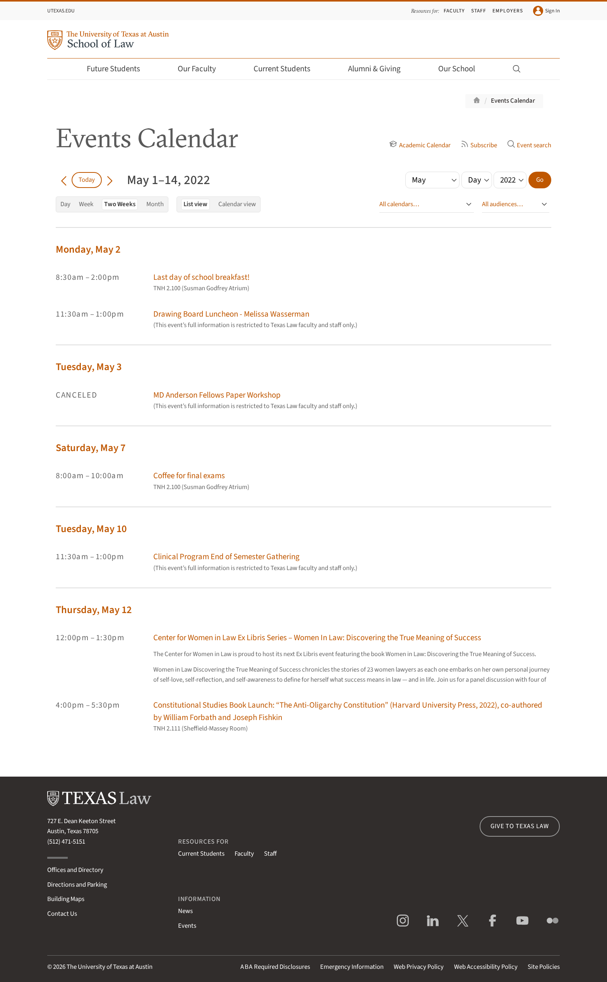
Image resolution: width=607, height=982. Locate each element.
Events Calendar (513, 100)
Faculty (454, 10)
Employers (507, 10)
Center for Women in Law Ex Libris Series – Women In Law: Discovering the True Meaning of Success (317, 637)
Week (86, 204)
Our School (461, 68)
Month (155, 204)
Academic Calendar (419, 145)
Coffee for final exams (189, 475)
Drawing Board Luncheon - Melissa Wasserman (231, 314)
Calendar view (237, 204)
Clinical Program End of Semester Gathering (226, 556)
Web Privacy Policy (419, 967)
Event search (529, 145)
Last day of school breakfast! (201, 277)
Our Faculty (202, 68)
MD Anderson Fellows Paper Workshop (217, 395)
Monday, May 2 (88, 249)
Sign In (546, 11)
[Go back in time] (64, 180)
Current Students (287, 68)
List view (195, 204)
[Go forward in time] (110, 180)
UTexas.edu (61, 10)
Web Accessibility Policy (486, 967)
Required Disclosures (275, 967)
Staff (478, 10)
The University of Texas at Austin (110, 967)
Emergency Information (352, 967)
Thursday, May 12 (94, 610)
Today (87, 179)
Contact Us (62, 913)
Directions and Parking (77, 884)
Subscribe (479, 145)
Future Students (119, 68)
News (185, 911)
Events (187, 925)
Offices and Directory (75, 870)
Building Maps (65, 899)
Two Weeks (119, 204)
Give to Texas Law (519, 826)
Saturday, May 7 (90, 448)
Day (65, 204)
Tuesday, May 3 (89, 367)
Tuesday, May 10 (91, 529)
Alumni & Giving (379, 68)
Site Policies (544, 967)
